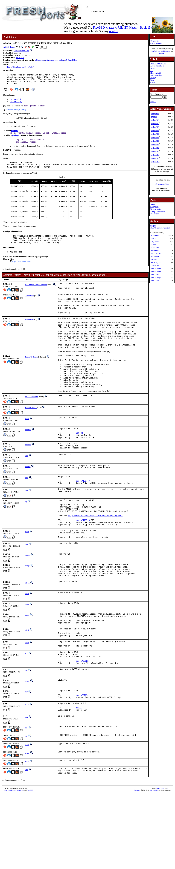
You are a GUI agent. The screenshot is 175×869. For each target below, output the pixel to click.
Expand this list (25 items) (16, 113)
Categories (154, 207)
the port (14, 135)
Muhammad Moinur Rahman (36, 294)
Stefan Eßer (29, 306)
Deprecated (155, 241)
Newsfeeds (154, 214)
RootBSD (162, 53)
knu (26, 773)
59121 (79, 762)
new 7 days (155, 274)
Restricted (155, 250)
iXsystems (166, 51)
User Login (154, 41)
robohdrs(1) (16, 104)
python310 (155, 120)
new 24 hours (156, 268)
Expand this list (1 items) (21, 271)
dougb (27, 606)
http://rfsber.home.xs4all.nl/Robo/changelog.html (95, 552)
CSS (162, 845)
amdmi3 (28, 458)
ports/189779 (83, 513)
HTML (158, 845)
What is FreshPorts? (158, 63)
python (61, 60)
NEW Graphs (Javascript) (160, 228)
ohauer (27, 596)
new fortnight (156, 277)
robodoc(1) (15, 102)
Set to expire (155, 262)
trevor (27, 733)
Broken (153, 238)
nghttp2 (154, 117)
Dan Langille (153, 847)
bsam (27, 570)
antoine (27, 498)
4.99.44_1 (7, 47)
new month (155, 280)
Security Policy (156, 75)
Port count (155, 235)
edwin (27, 626)
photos (113, 31)
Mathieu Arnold (31, 436)
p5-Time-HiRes (71, 60)
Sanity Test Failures (157, 211)
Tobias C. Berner (31, 378)
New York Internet (157, 51)
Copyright (137, 847)
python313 (155, 151)
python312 (155, 141)
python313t (155, 162)
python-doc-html (51, 60)
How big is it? (155, 73)
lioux (27, 800)
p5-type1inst (39, 60)
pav (26, 722)
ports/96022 (82, 712)
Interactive (155, 265)
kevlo (27, 817)
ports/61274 (82, 748)
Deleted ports (155, 209)
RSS (168, 845)
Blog (152, 80)
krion (27, 447)
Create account (156, 43)
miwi (27, 637)
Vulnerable (155, 256)
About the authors (157, 66)
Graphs (153, 225)
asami (27, 808)
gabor (27, 659)
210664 (79, 462)
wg (26, 534)
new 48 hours (156, 271)
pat (26, 792)
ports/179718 (83, 558)
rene (26, 509)
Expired (154, 259)
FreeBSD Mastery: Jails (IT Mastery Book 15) (122, 27)
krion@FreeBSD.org (21, 50)
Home (152, 204)
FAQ (152, 70)
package (15, 140)
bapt (26, 487)
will (26, 825)
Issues (152, 68)
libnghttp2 (155, 114)
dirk (26, 783)
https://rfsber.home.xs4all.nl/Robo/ (20, 67)
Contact (153, 82)
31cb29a (20, 58)
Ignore (153, 244)
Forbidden (155, 247)
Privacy (153, 78)
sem (26, 702)
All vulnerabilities (162, 184)
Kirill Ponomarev (31, 425)
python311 (155, 130)
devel (13, 47)
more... (153, 101)
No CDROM (156, 253)
